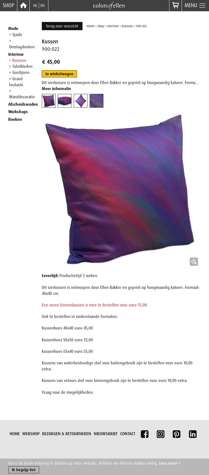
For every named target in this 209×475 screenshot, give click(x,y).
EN (42, 5)
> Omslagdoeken (22, 43)
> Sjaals (15, 34)
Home (90, 26)
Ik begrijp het (23, 470)
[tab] (49, 101)
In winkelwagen (59, 73)
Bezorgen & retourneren (66, 434)
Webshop (31, 434)
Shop (8, 5)
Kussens (127, 26)
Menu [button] (195, 6)
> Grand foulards (16, 82)
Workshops (18, 111)
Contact (127, 434)
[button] (121, 189)
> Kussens (17, 60)
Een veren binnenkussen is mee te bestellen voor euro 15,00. (95, 305)
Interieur (16, 54)
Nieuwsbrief (106, 434)
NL (35, 5)
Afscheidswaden (23, 104)
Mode (13, 28)
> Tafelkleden (20, 66)
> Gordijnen (19, 72)
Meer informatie (56, 88)
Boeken (15, 119)
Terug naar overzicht (62, 26)
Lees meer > (170, 463)
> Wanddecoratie (22, 94)
